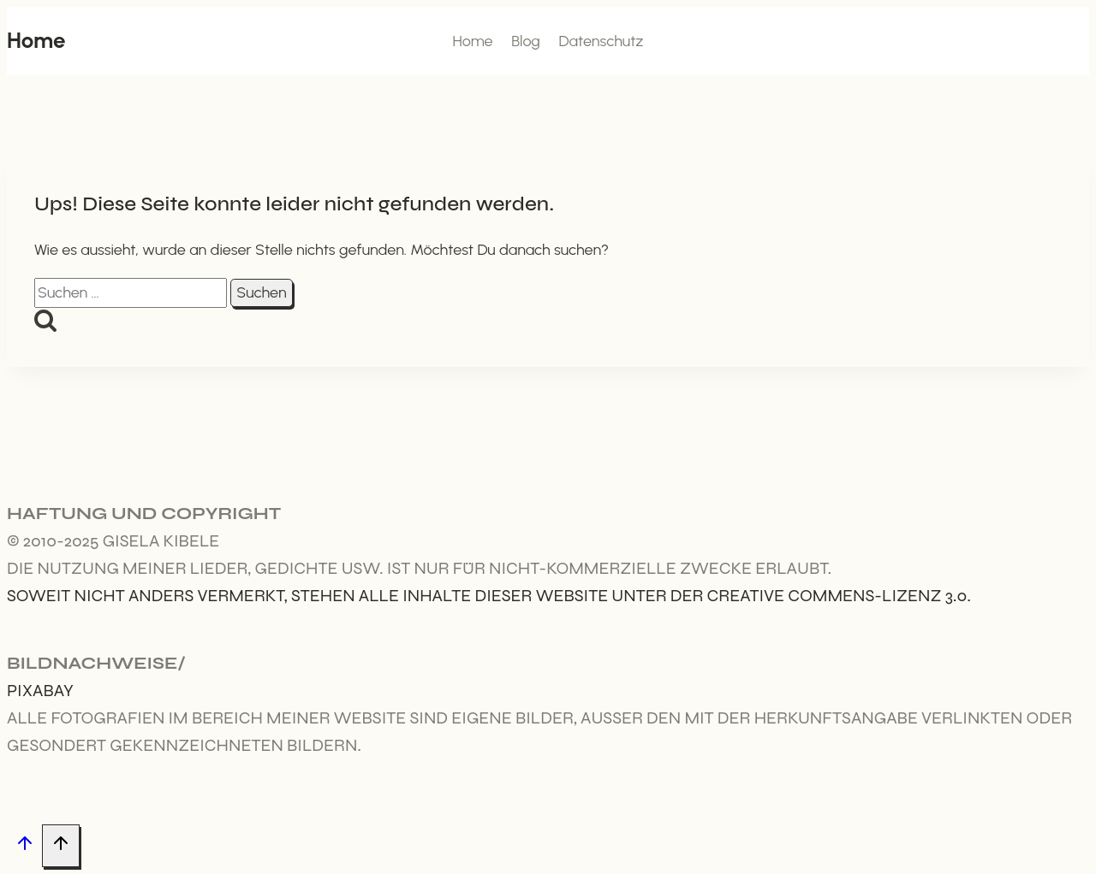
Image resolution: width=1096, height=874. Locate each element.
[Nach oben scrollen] (24, 846)
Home (472, 41)
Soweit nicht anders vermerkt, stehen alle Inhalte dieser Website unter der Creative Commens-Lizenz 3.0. (489, 595)
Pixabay (40, 690)
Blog (525, 41)
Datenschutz (600, 41)
